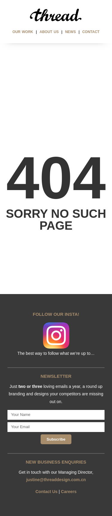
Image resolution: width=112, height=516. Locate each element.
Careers (68, 491)
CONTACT (90, 32)
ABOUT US (49, 32)
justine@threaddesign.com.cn (56, 479)
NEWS (70, 32)
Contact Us (47, 491)
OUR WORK (23, 32)
